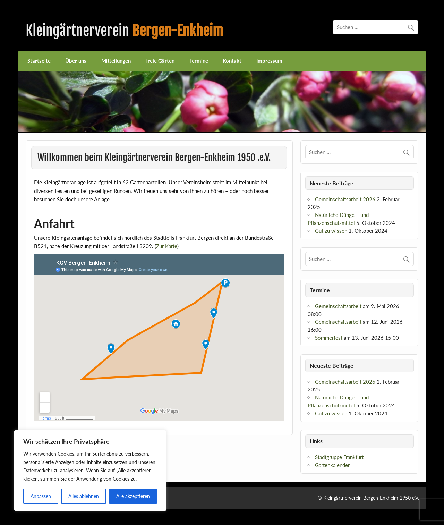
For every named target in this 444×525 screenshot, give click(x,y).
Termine (198, 61)
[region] (90, 470)
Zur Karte (166, 246)
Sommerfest (328, 338)
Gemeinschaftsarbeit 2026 (345, 199)
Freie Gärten (159, 61)
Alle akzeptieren (133, 496)
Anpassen (41, 496)
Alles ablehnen (83, 496)
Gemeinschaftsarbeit (338, 306)
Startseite (39, 61)
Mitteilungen (116, 61)
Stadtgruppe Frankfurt (339, 457)
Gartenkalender (332, 465)
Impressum (269, 61)
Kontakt (232, 61)
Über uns (75, 61)
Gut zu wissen (331, 231)
